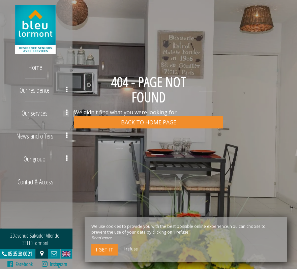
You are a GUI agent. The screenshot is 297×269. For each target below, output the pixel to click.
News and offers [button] (43, 134)
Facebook (21, 264)
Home (37, 66)
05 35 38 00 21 (21, 254)
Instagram (55, 264)
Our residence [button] (45, 89)
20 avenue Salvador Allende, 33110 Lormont (37, 239)
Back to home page (148, 122)
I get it (104, 249)
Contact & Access (37, 179)
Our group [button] (47, 156)
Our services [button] (46, 111)
